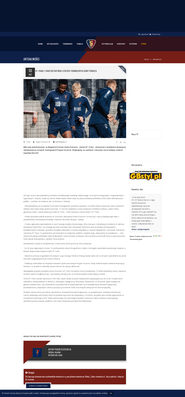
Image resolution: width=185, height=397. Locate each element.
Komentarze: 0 (61, 142)
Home (40, 44)
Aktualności (53, 44)
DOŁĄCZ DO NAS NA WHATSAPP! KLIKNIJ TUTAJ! (42, 336)
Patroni (133, 44)
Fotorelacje (107, 44)
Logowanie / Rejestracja (149, 34)
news (123, 69)
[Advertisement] (92, 17)
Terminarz (67, 44)
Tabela (79, 44)
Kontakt (121, 44)
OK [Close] (111, 393)
